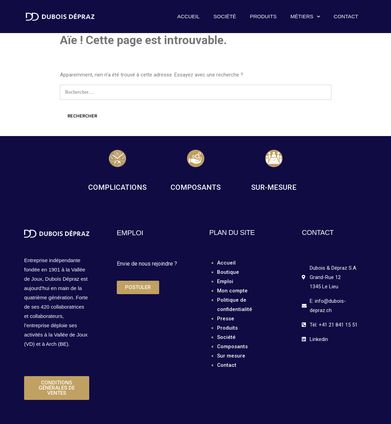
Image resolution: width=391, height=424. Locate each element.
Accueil (188, 16)
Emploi (225, 281)
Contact (346, 16)
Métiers (305, 16)
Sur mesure (231, 356)
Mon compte (232, 291)
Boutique (228, 272)
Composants (232, 346)
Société (225, 16)
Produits (263, 16)
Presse (225, 319)
